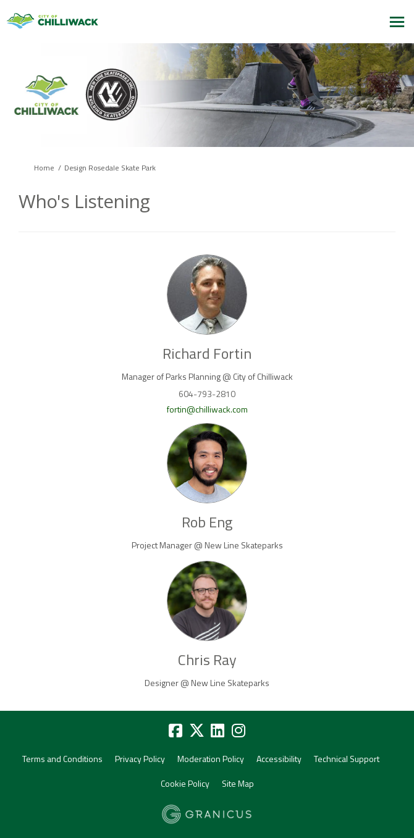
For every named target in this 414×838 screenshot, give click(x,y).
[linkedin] (217, 731)
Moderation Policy (210, 758)
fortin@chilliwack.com (207, 409)
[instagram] (238, 731)
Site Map (238, 783)
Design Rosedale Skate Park (110, 168)
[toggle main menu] (397, 22)
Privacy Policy (140, 758)
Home (44, 168)
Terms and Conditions (62, 758)
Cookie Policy (185, 783)
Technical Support (346, 758)
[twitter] (196, 731)
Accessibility (279, 758)
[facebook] (175, 731)
